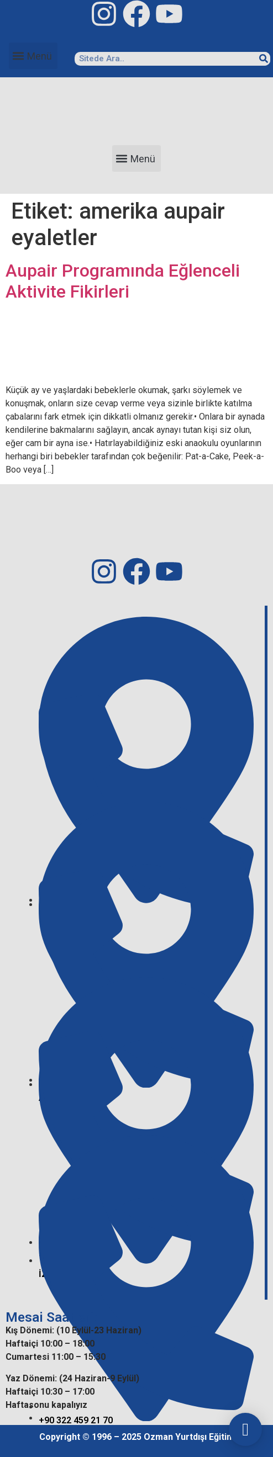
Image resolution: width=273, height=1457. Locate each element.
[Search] (263, 59)
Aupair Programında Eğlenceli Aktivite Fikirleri (123, 281)
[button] (33, 56)
